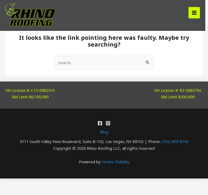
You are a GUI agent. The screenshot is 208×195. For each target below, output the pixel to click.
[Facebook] (100, 123)
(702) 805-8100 (174, 141)
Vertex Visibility (115, 161)
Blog (104, 132)
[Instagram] (108, 123)
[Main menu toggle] (194, 12)
